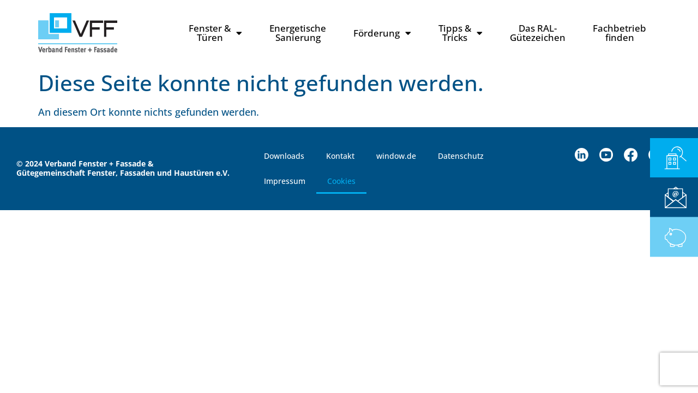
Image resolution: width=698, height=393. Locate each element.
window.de (396, 156)
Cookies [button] (341, 181)
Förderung (382, 33)
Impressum (284, 181)
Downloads (284, 156)
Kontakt (340, 156)
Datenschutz (461, 156)
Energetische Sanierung (297, 33)
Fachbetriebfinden (619, 33)
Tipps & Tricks (460, 33)
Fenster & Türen (215, 33)
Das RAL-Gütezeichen (537, 33)
